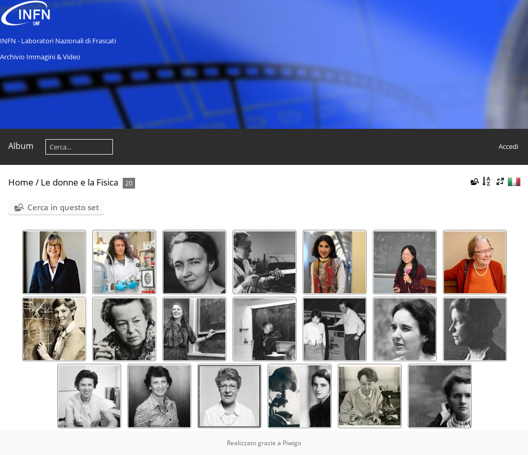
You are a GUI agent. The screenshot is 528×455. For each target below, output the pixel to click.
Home (21, 182)
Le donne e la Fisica (79, 182)
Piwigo (292, 443)
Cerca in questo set (63, 207)
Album (21, 145)
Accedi (508, 146)
